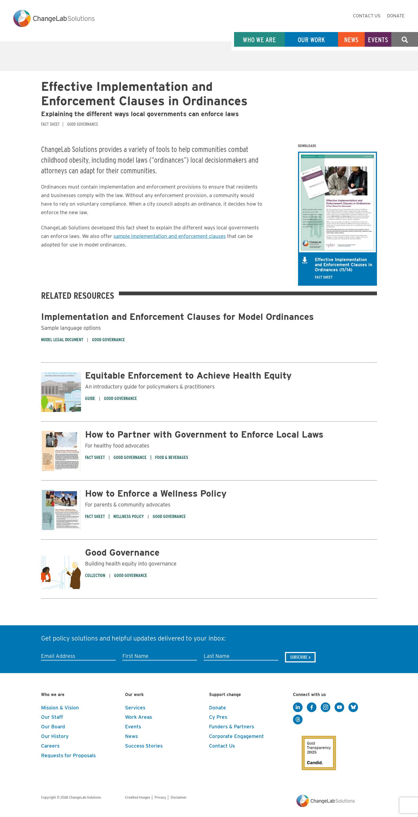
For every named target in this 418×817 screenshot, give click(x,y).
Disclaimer (179, 797)
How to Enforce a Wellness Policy (156, 493)
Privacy (160, 797)
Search (404, 40)
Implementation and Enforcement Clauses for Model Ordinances (177, 316)
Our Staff (52, 717)
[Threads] (298, 720)
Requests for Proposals (68, 755)
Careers (50, 746)
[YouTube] (339, 707)
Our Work (311, 40)
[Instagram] (325, 707)
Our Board (53, 727)
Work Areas (138, 717)
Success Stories (144, 746)
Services (135, 708)
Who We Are (259, 40)
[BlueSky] (353, 707)
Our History (55, 736)
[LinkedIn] (298, 707)
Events (378, 40)
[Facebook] (311, 707)
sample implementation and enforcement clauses (170, 236)
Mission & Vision (60, 708)
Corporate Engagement (236, 736)
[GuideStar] (315, 748)
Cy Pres (218, 717)
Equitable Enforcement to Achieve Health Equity (188, 375)
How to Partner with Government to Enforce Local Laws (204, 434)
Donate (396, 15)
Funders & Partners (231, 727)
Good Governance (122, 552)
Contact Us (366, 15)
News (351, 40)
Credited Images (137, 797)
